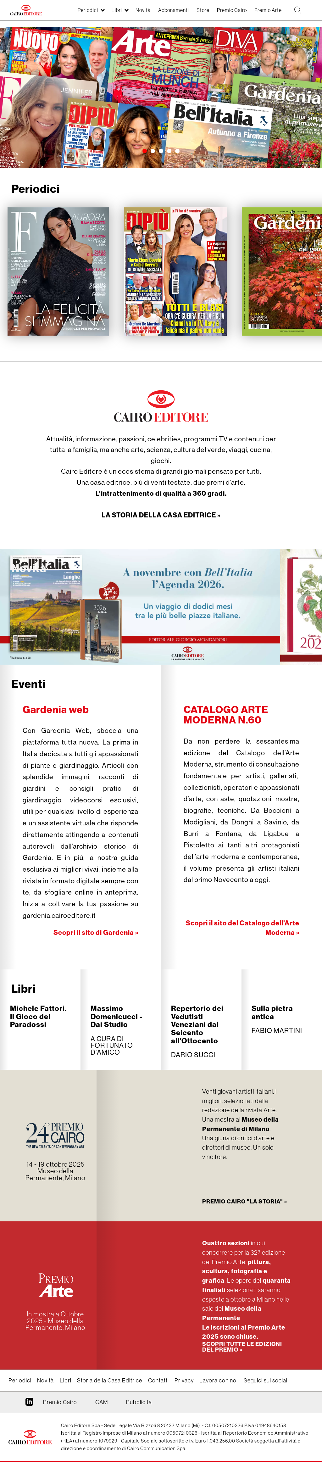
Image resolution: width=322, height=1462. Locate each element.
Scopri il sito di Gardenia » (95, 932)
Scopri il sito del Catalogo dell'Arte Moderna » (242, 927)
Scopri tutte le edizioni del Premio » (242, 1346)
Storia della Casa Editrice (109, 1380)
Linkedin (29, 1404)
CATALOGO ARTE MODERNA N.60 (227, 713)
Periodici (19, 1380)
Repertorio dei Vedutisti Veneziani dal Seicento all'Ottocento (197, 1024)
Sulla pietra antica (272, 1012)
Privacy (184, 1380)
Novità (29, 568)
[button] (145, 151)
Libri (23, 988)
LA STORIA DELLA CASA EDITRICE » (161, 515)
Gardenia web (56, 708)
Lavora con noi (218, 1380)
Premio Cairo (243, 1201)
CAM (101, 1401)
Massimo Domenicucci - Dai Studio (116, 1016)
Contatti (158, 1380)
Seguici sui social (265, 1380)
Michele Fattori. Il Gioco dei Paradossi (38, 1016)
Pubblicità (139, 1401)
